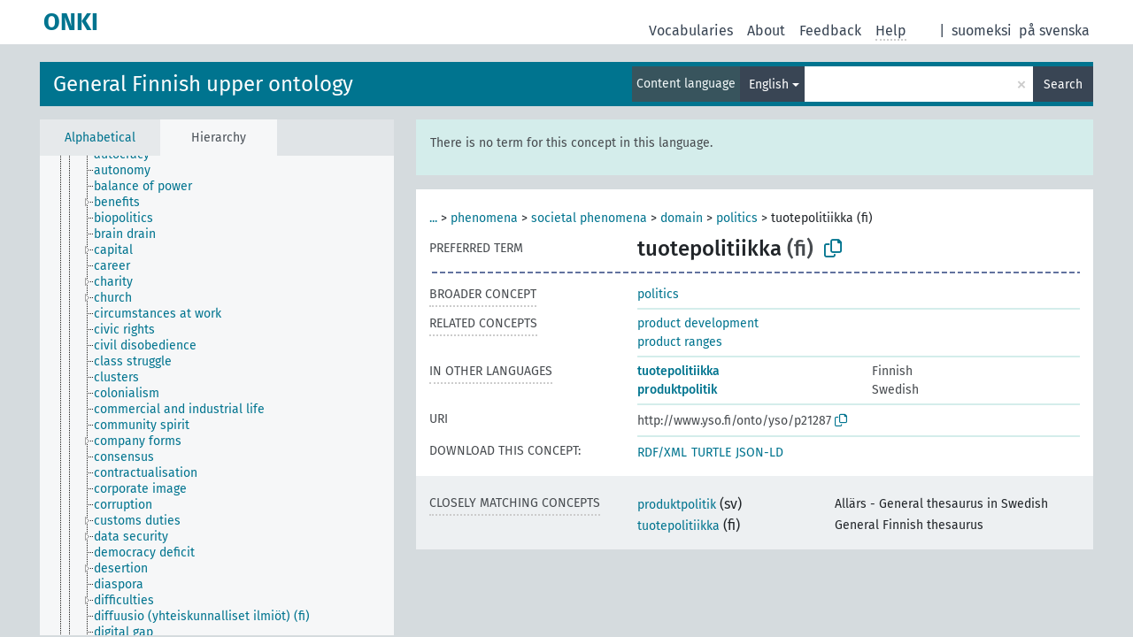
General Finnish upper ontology (203, 84)
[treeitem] (129, 171)
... (433, 218)
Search (1063, 84)
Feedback (830, 30)
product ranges (679, 341)
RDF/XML (662, 452)
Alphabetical (100, 137)
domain (681, 218)
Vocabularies (691, 30)
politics (737, 218)
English (769, 84)
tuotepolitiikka (678, 371)
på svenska (1054, 30)
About (766, 30)
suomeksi (982, 30)
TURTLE (711, 452)
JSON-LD (759, 452)
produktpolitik (677, 389)
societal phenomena (589, 218)
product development (698, 323)
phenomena (484, 218)
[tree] (217, 395)
